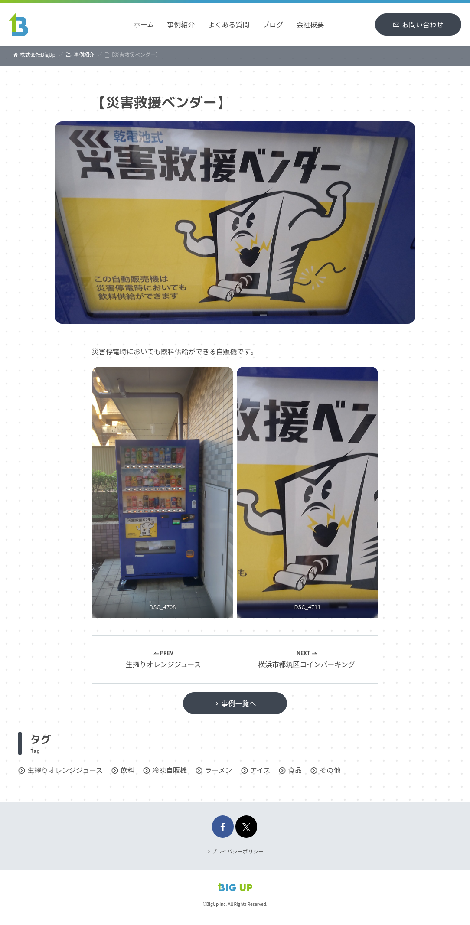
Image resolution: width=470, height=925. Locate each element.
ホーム (144, 24)
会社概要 (310, 24)
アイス (260, 770)
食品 (295, 770)
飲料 (127, 770)
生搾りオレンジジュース (163, 664)
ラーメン (218, 770)
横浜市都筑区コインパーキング (306, 664)
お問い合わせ (423, 24)
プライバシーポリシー (238, 851)
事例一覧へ (238, 703)
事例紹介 (181, 24)
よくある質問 (228, 24)
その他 (330, 770)
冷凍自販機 (169, 770)
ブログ (272, 24)
